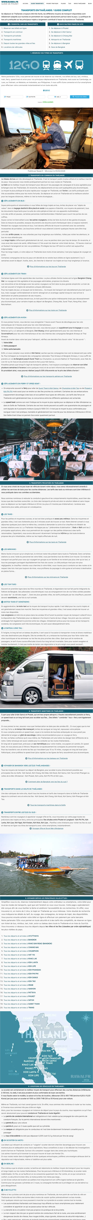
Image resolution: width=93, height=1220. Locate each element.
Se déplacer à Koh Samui (61, 32)
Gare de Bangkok (58, 47)
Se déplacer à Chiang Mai (61, 36)
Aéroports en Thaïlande (60, 40)
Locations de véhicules (13, 47)
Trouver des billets (80, 97)
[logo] (10, 2)
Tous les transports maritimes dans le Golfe (46, 805)
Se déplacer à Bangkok (60, 43)
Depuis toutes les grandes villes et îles (19, 43)
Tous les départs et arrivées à (21, 936)
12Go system (48, 102)
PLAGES (63, 3)
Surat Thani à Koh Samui (48, 388)
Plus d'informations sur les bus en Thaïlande (46, 267)
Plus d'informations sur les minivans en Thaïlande (46, 577)
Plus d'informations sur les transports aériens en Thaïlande (46, 376)
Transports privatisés (12, 36)
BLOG (90, 3)
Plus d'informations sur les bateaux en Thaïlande (46, 758)
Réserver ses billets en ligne (15, 28)
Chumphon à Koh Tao (70, 388)
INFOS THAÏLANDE (79, 3)
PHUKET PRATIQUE (52, 3)
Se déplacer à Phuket (59, 28)
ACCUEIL (25, 3)
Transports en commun (13, 32)
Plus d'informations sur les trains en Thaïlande (46, 310)
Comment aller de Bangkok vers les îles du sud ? (46, 782)
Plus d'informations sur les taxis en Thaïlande (46, 542)
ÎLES (69, 3)
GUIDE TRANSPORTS (37, 3)
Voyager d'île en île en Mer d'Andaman (46, 828)
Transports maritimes (12, 40)
